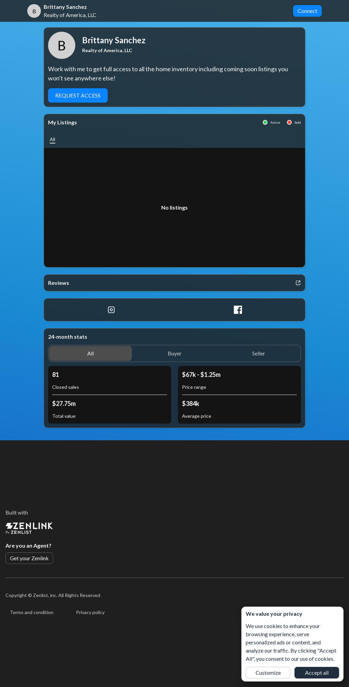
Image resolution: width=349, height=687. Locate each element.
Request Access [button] (78, 95)
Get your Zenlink (29, 558)
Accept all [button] (317, 672)
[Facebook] (237, 310)
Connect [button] (307, 10)
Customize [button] (268, 672)
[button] (52, 139)
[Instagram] (111, 310)
